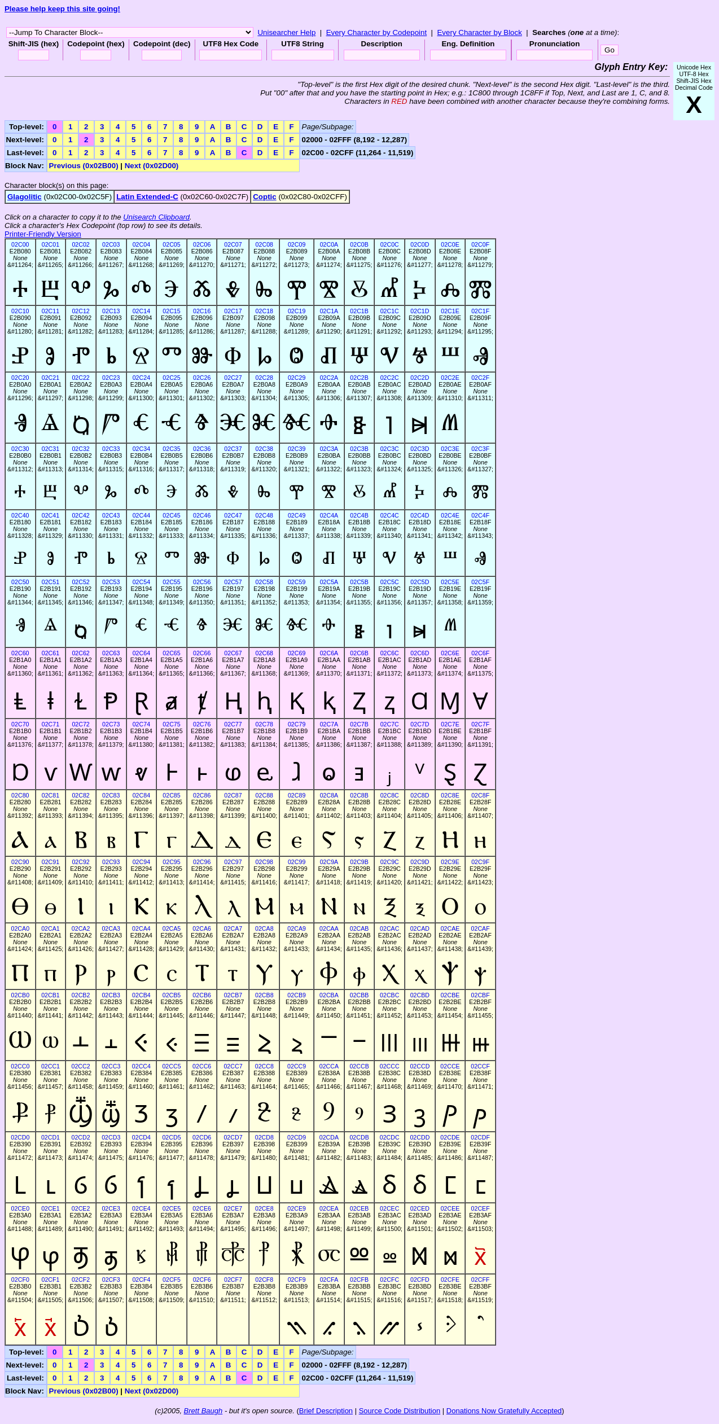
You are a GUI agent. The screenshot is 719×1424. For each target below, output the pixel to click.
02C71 (50, 724)
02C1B (359, 311)
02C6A (329, 653)
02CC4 (141, 1066)
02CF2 (81, 1279)
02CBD (419, 995)
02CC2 (81, 1066)
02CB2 (81, 995)
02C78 (264, 724)
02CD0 (20, 1137)
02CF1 (50, 1279)
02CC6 (201, 1066)
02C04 (141, 244)
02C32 (80, 448)
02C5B (359, 582)
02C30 (20, 448)
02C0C (389, 244)
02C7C (389, 724)
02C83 (111, 795)
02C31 (50, 448)
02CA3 (111, 928)
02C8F (480, 795)
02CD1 (50, 1137)
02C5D (419, 582)
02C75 (171, 724)
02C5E (450, 582)
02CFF (480, 1279)
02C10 (20, 311)
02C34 (141, 448)
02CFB (359, 1279)
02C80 (20, 795)
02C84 (141, 795)
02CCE (449, 1066)
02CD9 (296, 1137)
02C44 (141, 515)
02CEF (480, 1208)
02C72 (80, 724)
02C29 (296, 377)
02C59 (296, 582)
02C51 (50, 582)
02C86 (202, 795)
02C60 (20, 653)
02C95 (171, 861)
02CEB (359, 1208)
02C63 (111, 653)
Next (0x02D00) (152, 165)
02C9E (450, 861)
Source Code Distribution (400, 1411)
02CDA (329, 1137)
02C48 (264, 515)
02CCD (419, 1066)
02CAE (450, 928)
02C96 (202, 861)
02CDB (359, 1137)
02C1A (329, 311)
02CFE (450, 1279)
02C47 (233, 515)
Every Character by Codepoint (376, 32)
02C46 (202, 515)
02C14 (141, 311)
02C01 (50, 244)
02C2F (480, 377)
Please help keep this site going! (62, 9)
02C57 (233, 582)
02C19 (296, 311)
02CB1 (50, 995)
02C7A (329, 724)
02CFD (419, 1279)
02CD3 (111, 1137)
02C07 (233, 244)
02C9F (480, 861)
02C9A (329, 861)
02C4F (480, 515)
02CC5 (171, 1066)
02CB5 (172, 995)
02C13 (111, 311)
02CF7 (233, 1279)
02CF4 (141, 1279)
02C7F (480, 724)
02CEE (450, 1208)
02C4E (450, 515)
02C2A (329, 377)
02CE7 (233, 1208)
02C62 (80, 653)
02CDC (390, 1137)
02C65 (171, 653)
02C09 (296, 244)
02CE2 (81, 1208)
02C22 (80, 377)
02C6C (389, 653)
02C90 (20, 861)
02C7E (450, 724)
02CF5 (172, 1279)
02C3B (359, 448)
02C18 (264, 311)
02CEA (329, 1208)
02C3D (419, 448)
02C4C (389, 515)
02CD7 (232, 1137)
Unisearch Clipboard (156, 217)
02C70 (20, 724)
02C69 (296, 653)
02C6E (450, 653)
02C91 (50, 861)
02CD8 (264, 1137)
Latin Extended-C (147, 196)
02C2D (419, 377)
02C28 (264, 377)
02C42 (80, 515)
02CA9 (296, 928)
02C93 (111, 861)
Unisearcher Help (286, 32)
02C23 (111, 377)
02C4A (329, 515)
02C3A (329, 448)
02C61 (50, 653)
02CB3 (111, 995)
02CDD (419, 1137)
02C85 (171, 795)
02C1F (480, 311)
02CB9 (296, 995)
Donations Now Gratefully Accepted (504, 1411)
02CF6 (202, 1279)
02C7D (419, 724)
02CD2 (81, 1137)
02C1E (450, 311)
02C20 (20, 377)
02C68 (264, 653)
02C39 (296, 448)
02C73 (111, 724)
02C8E (450, 795)
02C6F (480, 653)
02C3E (450, 448)
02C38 (264, 448)
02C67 (233, 653)
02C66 (202, 653)
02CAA (329, 928)
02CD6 (201, 1137)
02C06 (202, 244)
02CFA (329, 1279)
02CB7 (233, 995)
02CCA (329, 1066)
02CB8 (264, 995)
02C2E (450, 377)
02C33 (111, 448)
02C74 (141, 724)
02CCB (359, 1066)
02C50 (20, 582)
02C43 (111, 515)
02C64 (141, 653)
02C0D (419, 244)
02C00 (20, 244)
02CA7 (233, 928)
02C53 (111, 582)
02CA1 (50, 928)
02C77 (233, 724)
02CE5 (172, 1208)
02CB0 (20, 995)
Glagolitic (24, 196)
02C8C (389, 795)
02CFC (389, 1279)
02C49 (296, 515)
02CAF (480, 928)
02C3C (389, 448)
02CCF (480, 1066)
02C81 (50, 795)
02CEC (389, 1208)
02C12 (80, 311)
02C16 (202, 311)
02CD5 (171, 1137)
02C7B (359, 724)
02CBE (450, 995)
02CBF (480, 995)
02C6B (359, 653)
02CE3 (111, 1208)
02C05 (171, 244)
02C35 (171, 448)
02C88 (264, 795)
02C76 (202, 724)
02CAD (419, 928)
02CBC (389, 995)
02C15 (171, 311)
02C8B (359, 795)
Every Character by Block (479, 32)
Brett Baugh (203, 1411)
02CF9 (297, 1279)
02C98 (264, 861)
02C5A (329, 582)
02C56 (202, 582)
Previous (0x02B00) (84, 165)
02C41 (50, 515)
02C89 (296, 795)
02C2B (359, 377)
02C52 (80, 582)
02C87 (233, 795)
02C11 (50, 311)
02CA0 (20, 928)
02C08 (264, 244)
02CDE (449, 1137)
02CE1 (50, 1208)
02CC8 (264, 1066)
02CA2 (81, 928)
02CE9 (296, 1208)
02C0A (329, 244)
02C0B (359, 244)
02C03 (111, 244)
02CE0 (20, 1208)
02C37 (233, 448)
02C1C (389, 311)
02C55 (171, 582)
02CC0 (20, 1066)
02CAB (359, 928)
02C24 (141, 377)
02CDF (480, 1137)
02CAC (389, 928)
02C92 (80, 861)
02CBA (329, 995)
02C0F (480, 244)
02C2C (389, 377)
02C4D (419, 515)
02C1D (419, 311)
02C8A (329, 795)
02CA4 (141, 928)
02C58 (264, 582)
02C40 (20, 515)
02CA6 (201, 928)
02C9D (419, 861)
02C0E (450, 244)
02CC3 (111, 1066)
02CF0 (20, 1279)
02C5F (480, 582)
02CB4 (141, 995)
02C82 (80, 795)
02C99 (296, 861)
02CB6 (201, 995)
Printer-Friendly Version (43, 234)
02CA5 (172, 928)
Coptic (264, 196)
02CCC (390, 1066)
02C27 (233, 377)
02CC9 (296, 1066)
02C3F (480, 448)
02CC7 (232, 1066)
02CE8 (264, 1208)
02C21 (50, 377)
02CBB (359, 995)
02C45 (171, 515)
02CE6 (201, 1208)
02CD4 (141, 1137)
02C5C (389, 582)
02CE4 (141, 1208)
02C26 (202, 377)
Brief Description (326, 1411)
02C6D (419, 653)
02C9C (389, 861)
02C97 (233, 861)
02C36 (202, 448)
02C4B (359, 515)
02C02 (80, 244)
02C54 (141, 582)
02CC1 (50, 1066)
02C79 (296, 724)
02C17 (233, 311)
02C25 (171, 377)
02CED (419, 1208)
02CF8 (264, 1279)
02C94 (141, 861)
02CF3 (111, 1279)
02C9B (359, 861)
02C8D (419, 795)
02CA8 (264, 928)
